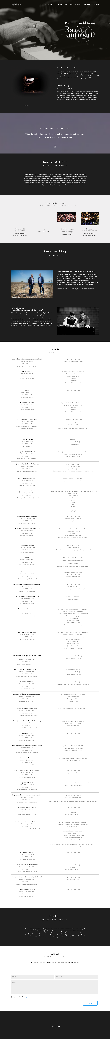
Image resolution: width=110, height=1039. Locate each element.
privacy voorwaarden (28, 997)
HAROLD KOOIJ (47, 5)
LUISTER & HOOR (61, 5)
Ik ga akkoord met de (23, 997)
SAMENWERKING (76, 5)
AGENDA (87, 5)
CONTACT (95, 5)
